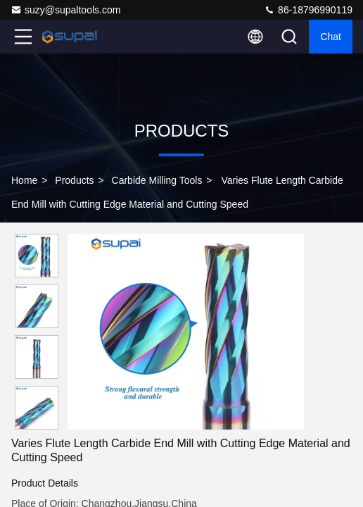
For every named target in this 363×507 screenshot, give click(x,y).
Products (74, 180)
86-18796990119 (308, 9)
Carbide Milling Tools (157, 180)
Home (24, 180)
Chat (330, 36)
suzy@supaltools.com (65, 9)
